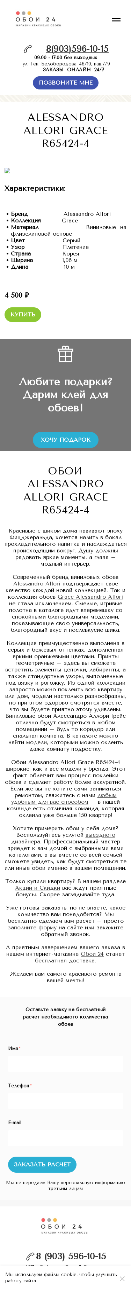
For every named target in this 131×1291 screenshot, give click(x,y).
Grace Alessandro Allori (90, 591)
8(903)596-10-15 (77, 49)
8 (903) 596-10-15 (71, 1251)
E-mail (14, 1117)
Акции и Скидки (37, 882)
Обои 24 (92, 948)
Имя (14, 1043)
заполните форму (32, 922)
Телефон (19, 1080)
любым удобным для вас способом (64, 793)
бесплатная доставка (65, 955)
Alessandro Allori (36, 578)
